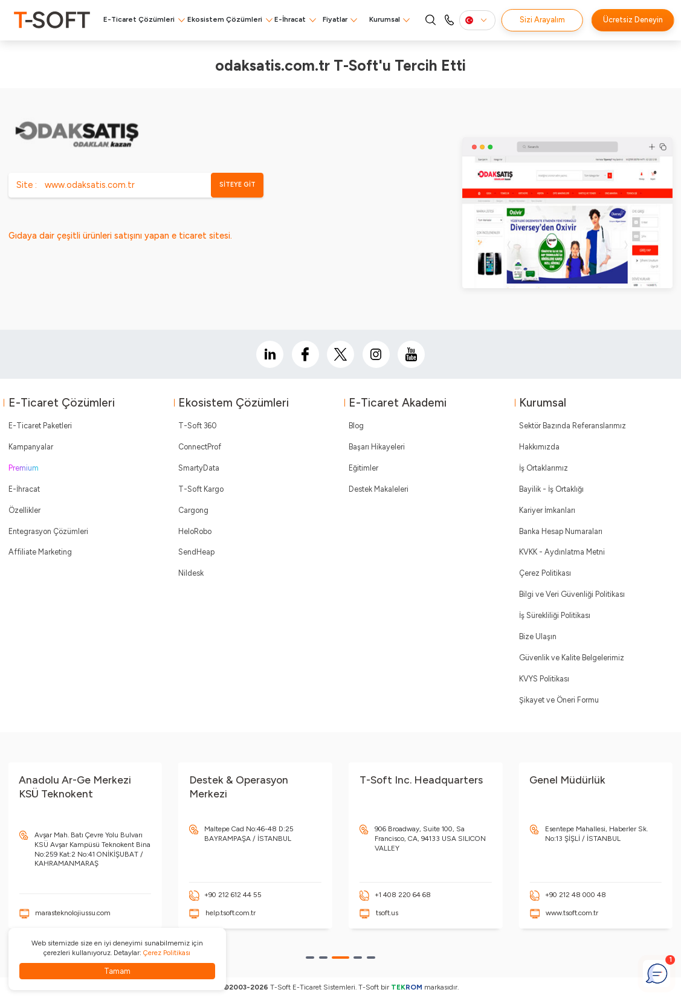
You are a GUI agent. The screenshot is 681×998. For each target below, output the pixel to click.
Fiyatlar (335, 19)
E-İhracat (290, 19)
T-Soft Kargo (201, 489)
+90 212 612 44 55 (233, 894)
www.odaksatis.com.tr (90, 184)
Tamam (117, 971)
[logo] (51, 20)
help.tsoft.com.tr (230, 913)
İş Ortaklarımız (543, 467)
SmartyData (198, 467)
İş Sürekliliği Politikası (554, 615)
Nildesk (191, 573)
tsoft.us (387, 913)
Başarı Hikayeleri (377, 446)
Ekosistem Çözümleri (224, 19)
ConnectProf (199, 446)
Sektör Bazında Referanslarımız (572, 425)
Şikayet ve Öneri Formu (559, 699)
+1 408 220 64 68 (403, 894)
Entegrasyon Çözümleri (48, 531)
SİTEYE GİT (237, 184)
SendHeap (196, 551)
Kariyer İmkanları (547, 510)
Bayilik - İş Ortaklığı (551, 489)
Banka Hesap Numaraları (560, 531)
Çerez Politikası (545, 573)
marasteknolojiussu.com (73, 913)
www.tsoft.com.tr (572, 913)
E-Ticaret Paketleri (40, 425)
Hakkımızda (539, 446)
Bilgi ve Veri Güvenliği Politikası (572, 594)
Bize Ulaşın (538, 636)
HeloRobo (194, 531)
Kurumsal (384, 19)
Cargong (193, 510)
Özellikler (24, 510)
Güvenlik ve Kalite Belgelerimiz (571, 657)
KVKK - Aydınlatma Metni (562, 551)
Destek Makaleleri (378, 489)
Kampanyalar (30, 446)
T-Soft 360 (197, 425)
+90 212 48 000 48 (575, 894)
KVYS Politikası (544, 678)
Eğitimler (363, 467)
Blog (356, 425)
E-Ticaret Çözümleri (139, 19)
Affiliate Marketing (40, 551)
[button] (310, 957)
